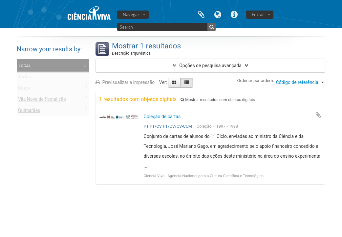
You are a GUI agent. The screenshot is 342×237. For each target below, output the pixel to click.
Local (25, 65)
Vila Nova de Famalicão (42, 100)
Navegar (131, 14)
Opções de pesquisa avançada (210, 65)
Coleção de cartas (162, 116)
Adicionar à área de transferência (318, 115)
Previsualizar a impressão (125, 82)
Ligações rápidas (234, 14)
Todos (24, 78)
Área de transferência (201, 14)
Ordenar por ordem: (255, 80)
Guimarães (29, 111)
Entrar (258, 14)
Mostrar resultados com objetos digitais (218, 99)
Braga (24, 89)
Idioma (217, 14)
